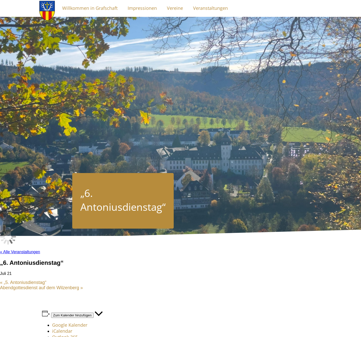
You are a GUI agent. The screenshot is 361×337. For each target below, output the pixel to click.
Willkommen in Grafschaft (90, 8)
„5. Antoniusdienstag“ (23, 282)
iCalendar (62, 331)
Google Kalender (69, 325)
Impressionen (142, 8)
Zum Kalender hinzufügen (72, 315)
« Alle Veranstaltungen (20, 252)
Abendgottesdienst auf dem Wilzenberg (41, 287)
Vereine (175, 8)
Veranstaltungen (210, 8)
